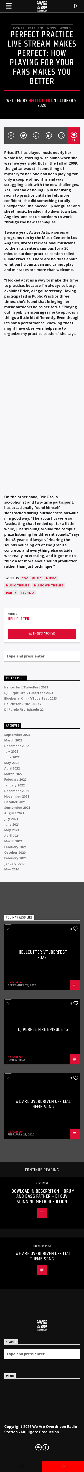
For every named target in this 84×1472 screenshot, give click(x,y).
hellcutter (39, 100)
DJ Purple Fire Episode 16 (43, 1029)
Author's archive (42, 633)
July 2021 (11, 819)
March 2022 (13, 774)
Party (11, 593)
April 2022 (12, 768)
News (51, 28)
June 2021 (11, 824)
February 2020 (15, 858)
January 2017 (14, 864)
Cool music (32, 578)
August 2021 (14, 813)
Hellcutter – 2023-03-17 (22, 704)
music (51, 578)
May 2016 (11, 869)
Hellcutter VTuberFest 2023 (26, 687)
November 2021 (16, 796)
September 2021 (17, 807)
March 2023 (13, 740)
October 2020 (15, 852)
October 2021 (15, 802)
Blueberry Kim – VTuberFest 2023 (30, 698)
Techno (27, 593)
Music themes (18, 585)
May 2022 (11, 763)
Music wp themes (49, 585)
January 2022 (14, 785)
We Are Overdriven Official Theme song (43, 1104)
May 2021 (11, 830)
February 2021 (15, 847)
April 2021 (12, 835)
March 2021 (13, 841)
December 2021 (16, 791)
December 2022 (16, 746)
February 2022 (15, 779)
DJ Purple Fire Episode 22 (23, 709)
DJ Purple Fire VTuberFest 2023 (28, 693)
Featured (35, 28)
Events (18, 28)
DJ (8, 929)
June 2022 (11, 757)
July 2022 (11, 751)
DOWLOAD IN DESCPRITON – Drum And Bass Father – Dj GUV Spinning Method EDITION (43, 1196)
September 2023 (17, 735)
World (65, 28)
